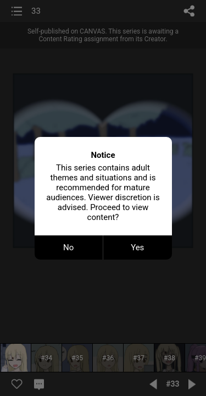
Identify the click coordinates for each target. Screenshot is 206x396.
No (68, 247)
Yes (137, 247)
